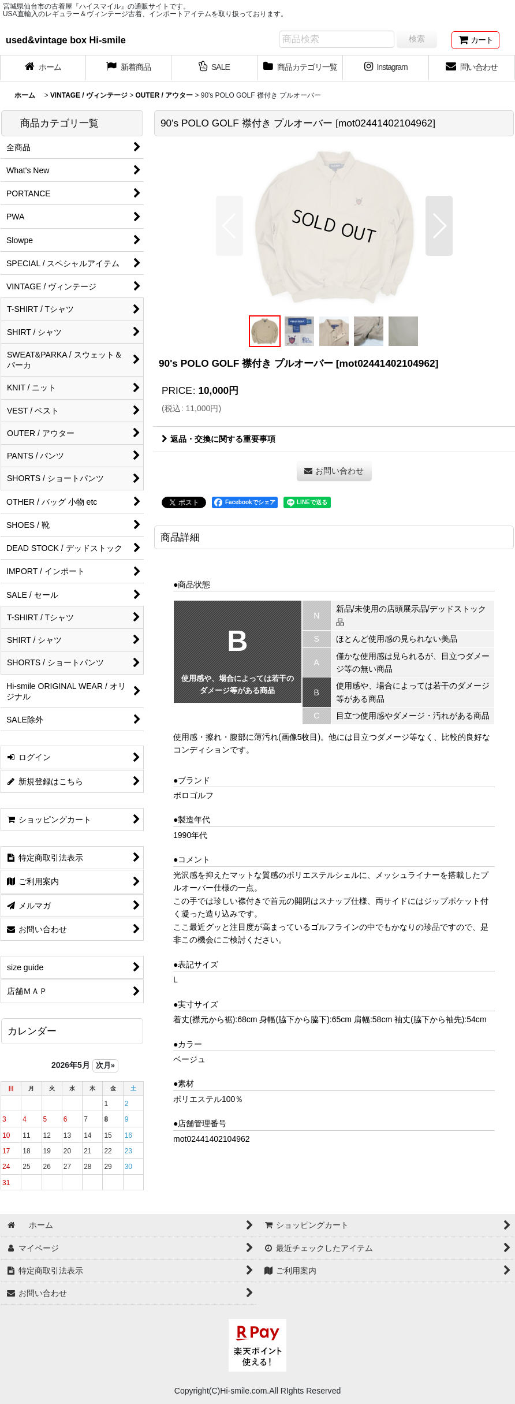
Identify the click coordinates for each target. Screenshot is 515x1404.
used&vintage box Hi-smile (66, 40)
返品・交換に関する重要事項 (218, 439)
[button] (229, 226)
